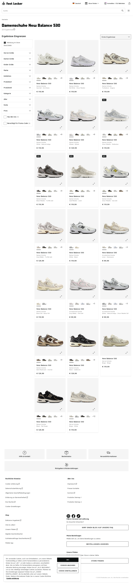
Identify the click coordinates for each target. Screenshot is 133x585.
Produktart (17, 82)
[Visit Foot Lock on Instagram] (68, 516)
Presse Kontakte (73, 488)
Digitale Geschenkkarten (14, 534)
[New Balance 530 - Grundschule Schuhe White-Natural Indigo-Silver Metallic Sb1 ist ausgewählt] (104, 303)
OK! (67, 560)
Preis (17, 111)
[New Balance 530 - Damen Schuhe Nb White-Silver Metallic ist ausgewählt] (71, 78)
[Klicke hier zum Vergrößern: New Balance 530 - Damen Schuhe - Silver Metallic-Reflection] (128, 127)
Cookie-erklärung (12, 484)
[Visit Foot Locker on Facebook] (73, 516)
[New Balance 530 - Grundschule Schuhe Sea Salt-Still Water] (115, 247)
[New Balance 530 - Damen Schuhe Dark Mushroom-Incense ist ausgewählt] (38, 360)
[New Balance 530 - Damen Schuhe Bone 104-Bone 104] (77, 247)
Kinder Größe (17, 64)
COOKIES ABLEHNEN (67, 565)
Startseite (5, 19)
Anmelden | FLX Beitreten (114, 3)
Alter (17, 99)
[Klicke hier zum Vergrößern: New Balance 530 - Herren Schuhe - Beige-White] (95, 409)
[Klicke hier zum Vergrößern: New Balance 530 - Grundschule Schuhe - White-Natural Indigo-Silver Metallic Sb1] (128, 296)
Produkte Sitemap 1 (74, 497)
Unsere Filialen (11, 529)
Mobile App (9, 543)
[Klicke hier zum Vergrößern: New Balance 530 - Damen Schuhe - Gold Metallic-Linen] (95, 183)
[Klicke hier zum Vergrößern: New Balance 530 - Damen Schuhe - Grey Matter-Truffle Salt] (62, 240)
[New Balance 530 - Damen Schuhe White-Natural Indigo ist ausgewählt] (38, 134)
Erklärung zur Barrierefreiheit (16, 497)
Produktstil (17, 88)
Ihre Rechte (10, 502)
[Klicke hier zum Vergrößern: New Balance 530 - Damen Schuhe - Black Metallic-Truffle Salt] (62, 183)
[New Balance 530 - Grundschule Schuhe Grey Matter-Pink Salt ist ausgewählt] (71, 303)
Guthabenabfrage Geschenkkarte (18, 538)
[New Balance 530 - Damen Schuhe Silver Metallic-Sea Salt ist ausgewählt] (104, 191)
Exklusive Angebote (13, 520)
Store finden (8, 45)
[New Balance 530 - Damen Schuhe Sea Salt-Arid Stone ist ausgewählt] (38, 78)
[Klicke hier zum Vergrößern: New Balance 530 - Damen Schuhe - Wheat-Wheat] (95, 127)
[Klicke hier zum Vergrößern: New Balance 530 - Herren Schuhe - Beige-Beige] (128, 352)
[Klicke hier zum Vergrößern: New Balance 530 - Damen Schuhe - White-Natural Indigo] (62, 127)
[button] (14, 29)
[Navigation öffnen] (128, 10)
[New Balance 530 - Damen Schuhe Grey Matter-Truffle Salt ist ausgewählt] (38, 247)
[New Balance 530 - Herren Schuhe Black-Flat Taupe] (83, 416)
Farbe (17, 105)
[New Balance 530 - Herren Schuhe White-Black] (77, 416)
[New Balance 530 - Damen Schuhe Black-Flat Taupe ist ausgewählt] (38, 416)
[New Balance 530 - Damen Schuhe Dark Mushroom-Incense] (121, 134)
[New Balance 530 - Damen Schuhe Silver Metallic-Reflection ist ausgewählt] (104, 134)
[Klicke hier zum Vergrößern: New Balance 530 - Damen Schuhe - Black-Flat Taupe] (62, 409)
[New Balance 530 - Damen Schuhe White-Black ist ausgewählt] (71, 247)
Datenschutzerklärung (14, 488)
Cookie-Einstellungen (12, 506)
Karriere (71, 493)
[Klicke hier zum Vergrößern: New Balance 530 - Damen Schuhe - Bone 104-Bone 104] (62, 296)
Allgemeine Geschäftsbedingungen (17, 493)
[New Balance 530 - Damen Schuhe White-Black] (44, 303)
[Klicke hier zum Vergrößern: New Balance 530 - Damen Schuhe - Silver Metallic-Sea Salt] (128, 183)
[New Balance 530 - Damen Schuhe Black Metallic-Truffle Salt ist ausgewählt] (38, 191)
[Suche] (63, 10)
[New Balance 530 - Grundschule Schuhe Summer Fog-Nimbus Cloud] (110, 247)
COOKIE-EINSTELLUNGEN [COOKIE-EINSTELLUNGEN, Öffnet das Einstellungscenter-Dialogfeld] (68, 571)
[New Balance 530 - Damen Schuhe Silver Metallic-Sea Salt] (50, 78)
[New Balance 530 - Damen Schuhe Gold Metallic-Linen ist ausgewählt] (71, 191)
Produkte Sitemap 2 (74, 502)
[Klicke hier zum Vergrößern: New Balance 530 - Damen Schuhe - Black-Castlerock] (95, 352)
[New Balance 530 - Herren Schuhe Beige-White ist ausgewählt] (71, 416)
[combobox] (63, 10)
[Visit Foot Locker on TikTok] (78, 516)
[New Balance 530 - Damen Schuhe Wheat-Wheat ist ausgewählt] (71, 134)
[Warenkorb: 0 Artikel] (129, 3)
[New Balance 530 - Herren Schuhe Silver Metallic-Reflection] (88, 416)
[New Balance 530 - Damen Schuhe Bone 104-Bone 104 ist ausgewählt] (38, 303)
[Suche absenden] (122, 10)
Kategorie (17, 93)
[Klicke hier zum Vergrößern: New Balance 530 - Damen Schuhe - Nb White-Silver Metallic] (95, 71)
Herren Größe (17, 53)
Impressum (72, 484)
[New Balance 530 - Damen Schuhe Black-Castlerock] (44, 78)
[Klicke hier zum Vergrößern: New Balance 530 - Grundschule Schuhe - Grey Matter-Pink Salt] (95, 296)
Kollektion (17, 76)
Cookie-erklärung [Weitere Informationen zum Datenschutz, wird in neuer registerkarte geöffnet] (12, 578)
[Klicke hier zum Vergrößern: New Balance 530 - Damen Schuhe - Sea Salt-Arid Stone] (62, 71)
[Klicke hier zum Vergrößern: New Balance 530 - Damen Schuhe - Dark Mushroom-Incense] (62, 352)
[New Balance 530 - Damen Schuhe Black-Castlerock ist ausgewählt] (71, 360)
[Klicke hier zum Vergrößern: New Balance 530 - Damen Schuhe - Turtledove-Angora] (128, 71)
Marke (17, 70)
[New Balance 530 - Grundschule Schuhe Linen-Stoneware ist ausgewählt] (104, 247)
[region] (42, 568)
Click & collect (10, 525)
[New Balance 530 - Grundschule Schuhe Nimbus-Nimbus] (121, 247)
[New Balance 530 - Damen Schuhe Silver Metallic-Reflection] (55, 78)
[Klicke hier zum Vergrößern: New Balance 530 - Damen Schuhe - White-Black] (95, 240)
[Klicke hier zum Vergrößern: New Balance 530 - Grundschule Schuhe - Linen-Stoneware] (128, 240)
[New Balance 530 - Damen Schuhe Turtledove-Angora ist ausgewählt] (104, 78)
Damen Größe (17, 59)
